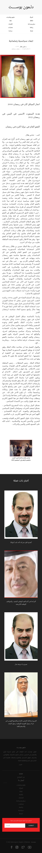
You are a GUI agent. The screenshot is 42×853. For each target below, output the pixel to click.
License (33, 842)
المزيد (20, 764)
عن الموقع (21, 777)
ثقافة (31, 21)
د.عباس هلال (23, 46)
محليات (10, 27)
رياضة (31, 27)
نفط (10, 21)
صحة (31, 31)
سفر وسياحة (31, 24)
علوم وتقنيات (10, 17)
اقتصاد (11, 24)
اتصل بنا (21, 780)
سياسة (10, 31)
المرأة (31, 17)
